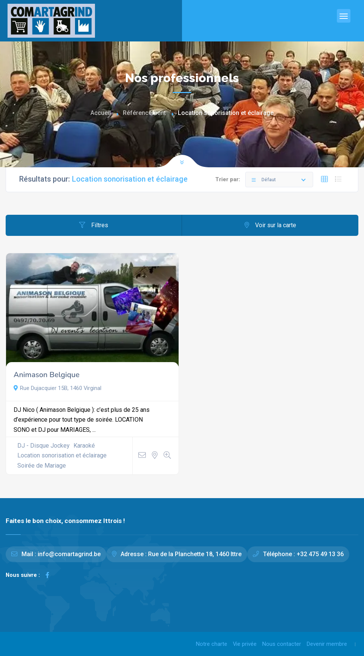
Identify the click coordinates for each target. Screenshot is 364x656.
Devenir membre (327, 644)
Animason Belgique (47, 375)
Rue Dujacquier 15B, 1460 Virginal (57, 388)
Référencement (144, 112)
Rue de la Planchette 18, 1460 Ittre (195, 554)
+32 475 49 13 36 (320, 554)
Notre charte (211, 644)
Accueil (100, 112)
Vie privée (245, 644)
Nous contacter (281, 644)
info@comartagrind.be (69, 554)
